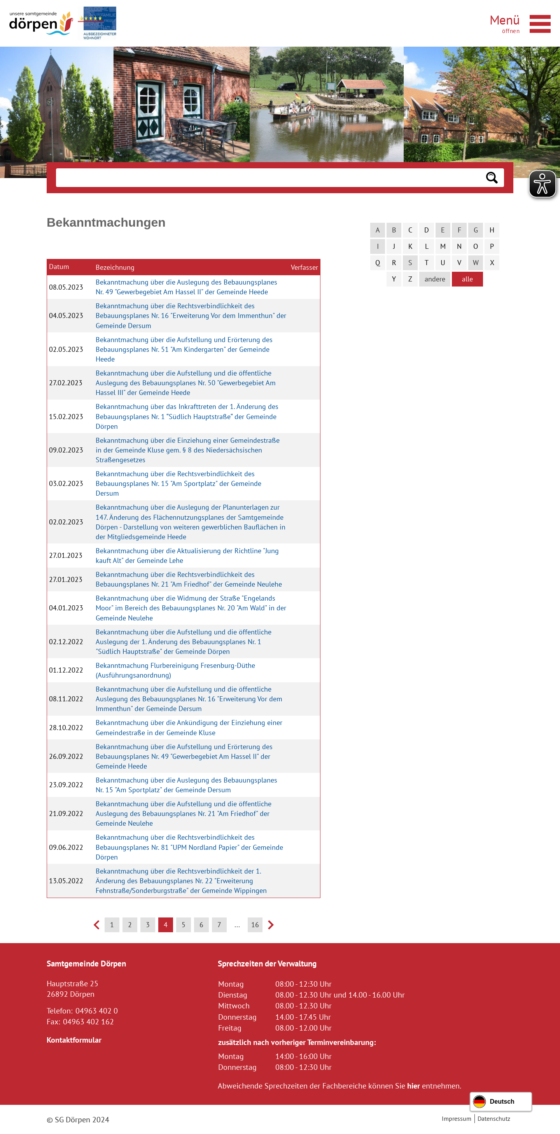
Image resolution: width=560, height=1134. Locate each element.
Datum (59, 266)
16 (255, 924)
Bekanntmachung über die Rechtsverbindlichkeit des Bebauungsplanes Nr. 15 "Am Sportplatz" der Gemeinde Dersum (178, 483)
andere (435, 278)
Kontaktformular (74, 1040)
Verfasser (304, 267)
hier (413, 1085)
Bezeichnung (115, 267)
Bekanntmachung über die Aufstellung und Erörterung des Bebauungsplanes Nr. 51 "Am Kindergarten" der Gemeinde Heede (184, 349)
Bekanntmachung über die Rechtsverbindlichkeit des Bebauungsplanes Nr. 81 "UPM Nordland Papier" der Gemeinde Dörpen (189, 847)
